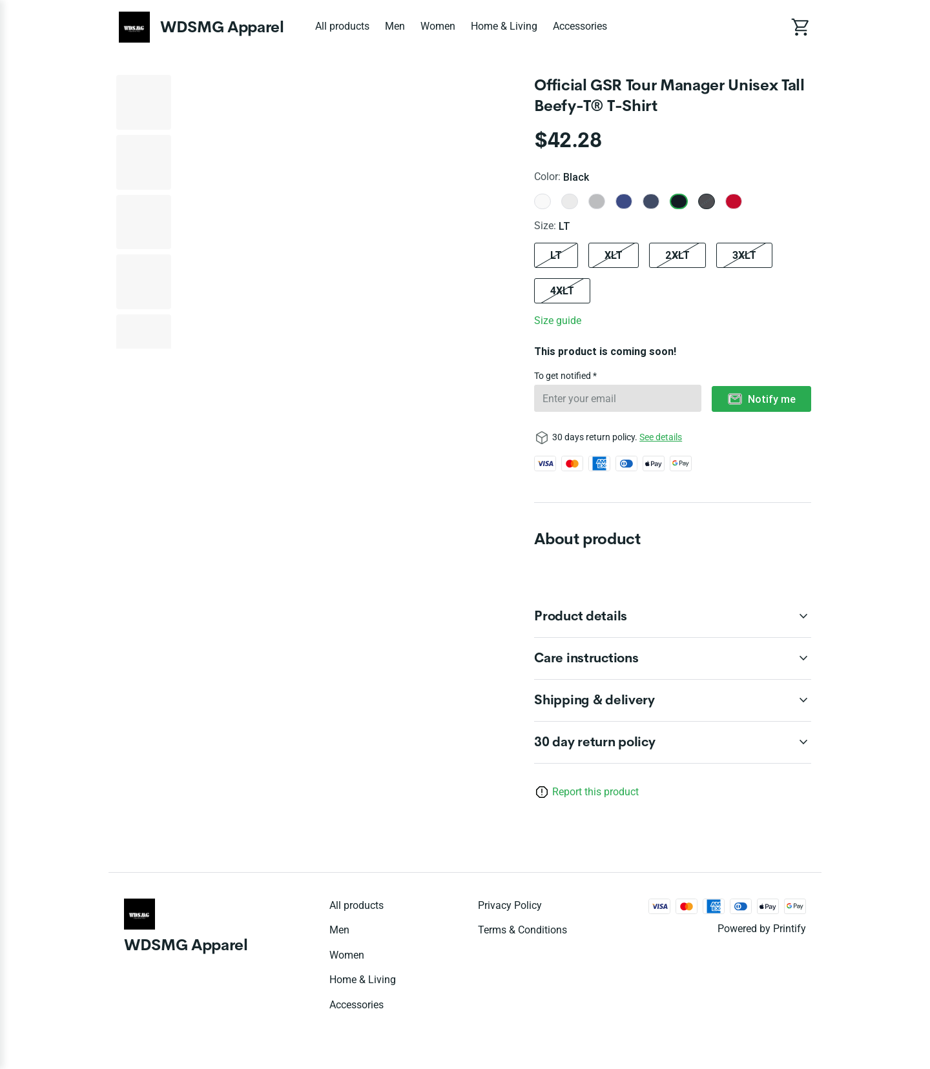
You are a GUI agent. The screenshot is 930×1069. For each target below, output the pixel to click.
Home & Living (504, 26)
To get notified (563, 376)
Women (437, 26)
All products (342, 26)
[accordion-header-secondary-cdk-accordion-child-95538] (672, 700)
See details (660, 437)
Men (395, 26)
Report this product (595, 792)
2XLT (677, 255)
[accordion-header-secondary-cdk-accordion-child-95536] (672, 616)
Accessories (580, 26)
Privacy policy (510, 905)
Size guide (557, 320)
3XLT (744, 255)
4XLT (562, 290)
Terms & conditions (522, 930)
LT (556, 255)
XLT (613, 255)
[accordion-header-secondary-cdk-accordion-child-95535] (672, 742)
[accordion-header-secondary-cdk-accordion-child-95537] (672, 658)
